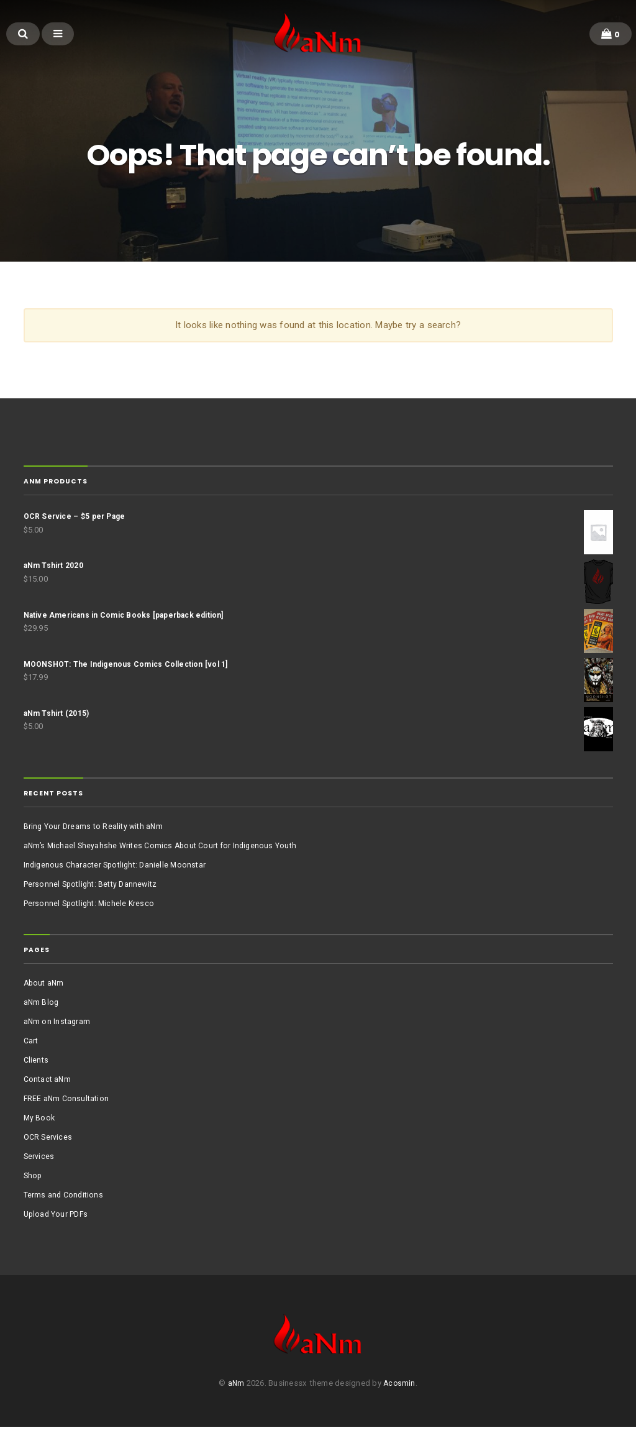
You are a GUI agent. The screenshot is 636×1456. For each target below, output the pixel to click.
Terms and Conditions (65, 1219)
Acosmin (400, 1412)
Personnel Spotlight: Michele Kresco (92, 927)
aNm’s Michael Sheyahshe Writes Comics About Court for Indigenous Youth (165, 869)
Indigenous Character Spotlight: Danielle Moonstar (119, 889)
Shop (33, 1200)
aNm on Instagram (58, 1046)
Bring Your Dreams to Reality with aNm (96, 850)
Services (39, 1181)
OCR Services (49, 1161)
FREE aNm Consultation (68, 1123)
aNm (235, 1412)
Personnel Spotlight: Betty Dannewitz (94, 908)
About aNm (45, 1007)
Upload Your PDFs (58, 1238)
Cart (32, 1065)
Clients (37, 1084)
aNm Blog (42, 1027)
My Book (40, 1142)
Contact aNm (49, 1104)
